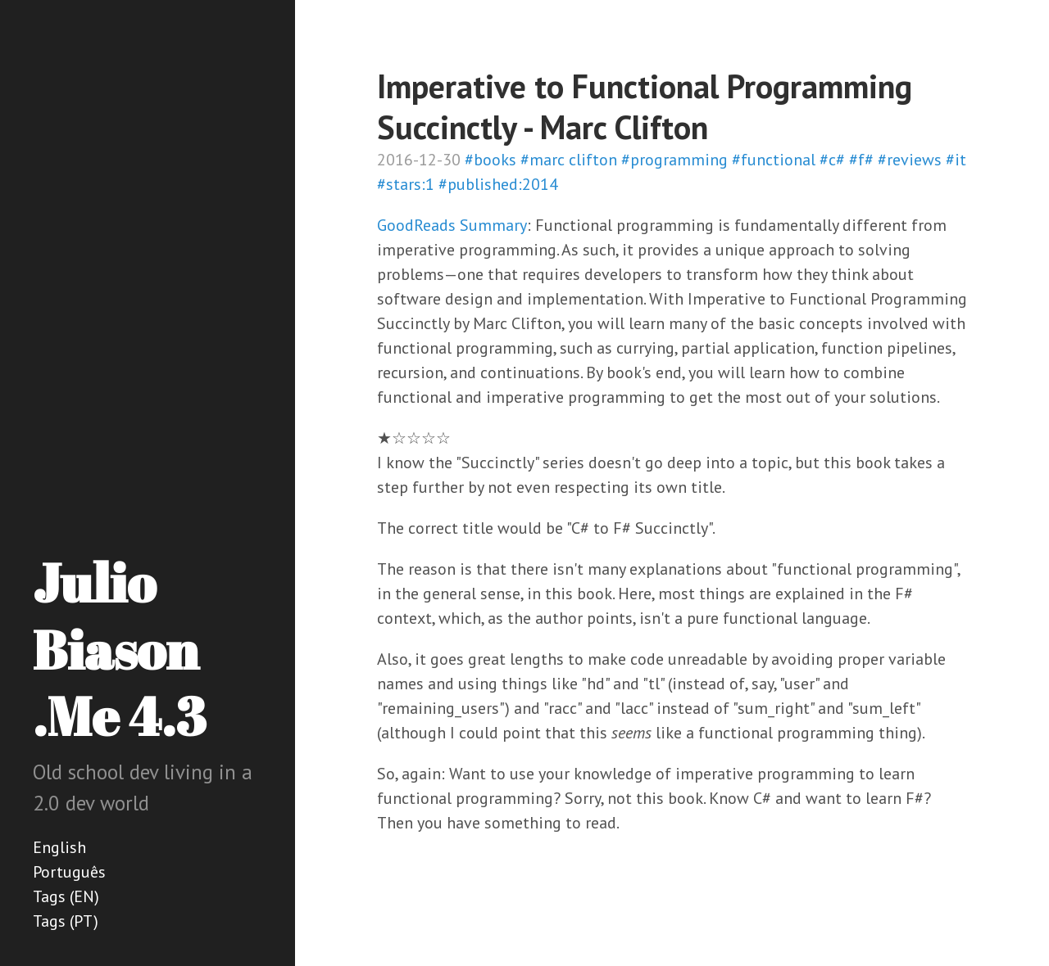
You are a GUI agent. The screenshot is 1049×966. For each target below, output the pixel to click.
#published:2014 (498, 184)
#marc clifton (568, 159)
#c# (832, 159)
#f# (861, 159)
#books (490, 159)
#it (956, 159)
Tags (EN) (66, 896)
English (59, 847)
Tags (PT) (65, 921)
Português (69, 871)
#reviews (910, 159)
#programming (674, 159)
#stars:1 (405, 184)
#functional (773, 159)
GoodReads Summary (452, 225)
